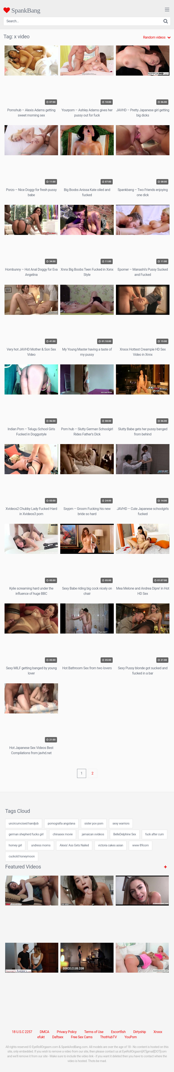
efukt (41, 1037)
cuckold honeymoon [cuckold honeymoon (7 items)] (22, 856)
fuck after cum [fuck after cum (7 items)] (154, 834)
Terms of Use (93, 1032)
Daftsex (57, 1037)
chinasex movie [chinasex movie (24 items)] (63, 834)
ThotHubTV (108, 1037)
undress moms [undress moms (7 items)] (41, 845)
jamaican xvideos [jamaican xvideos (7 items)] (93, 834)
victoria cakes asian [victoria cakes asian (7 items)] (110, 845)
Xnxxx (157, 1032)
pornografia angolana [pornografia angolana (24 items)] (61, 823)
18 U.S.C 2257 (22, 1032)
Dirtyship (139, 1032)
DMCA (44, 1032)
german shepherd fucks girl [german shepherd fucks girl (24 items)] (26, 834)
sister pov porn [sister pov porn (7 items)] (93, 823)
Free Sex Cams (82, 1037)
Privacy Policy (67, 1032)
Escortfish (118, 1032)
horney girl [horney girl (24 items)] (15, 845)
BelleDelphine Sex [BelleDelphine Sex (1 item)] (124, 834)
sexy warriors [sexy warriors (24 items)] (120, 823)
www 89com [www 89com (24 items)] (140, 845)
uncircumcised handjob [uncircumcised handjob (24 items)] (24, 823)
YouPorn (130, 1037)
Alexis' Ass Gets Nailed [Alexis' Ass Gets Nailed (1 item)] (74, 845)
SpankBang (21, 10)
